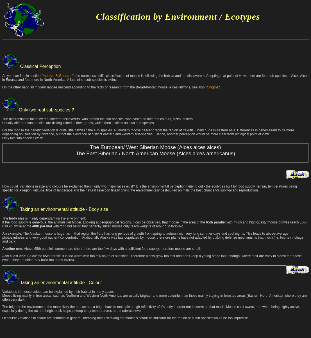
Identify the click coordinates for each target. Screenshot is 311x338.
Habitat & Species (57, 76)
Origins (213, 87)
